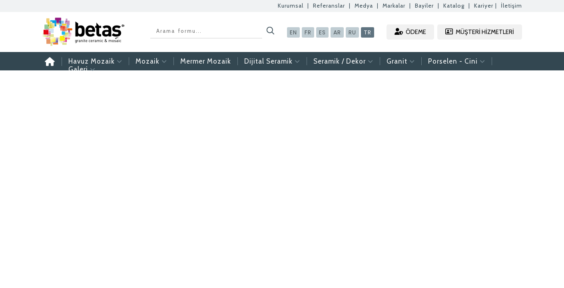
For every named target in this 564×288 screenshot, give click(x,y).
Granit (401, 61)
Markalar (394, 5)
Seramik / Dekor (343, 61)
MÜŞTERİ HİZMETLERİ (479, 32)
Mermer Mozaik (205, 61)
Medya (364, 5)
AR (337, 32)
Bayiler (424, 5)
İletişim (511, 5)
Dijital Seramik (272, 61)
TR (367, 32)
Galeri (82, 69)
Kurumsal (290, 5)
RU (352, 32)
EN (293, 32)
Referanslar (329, 5)
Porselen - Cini (456, 61)
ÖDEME (410, 32)
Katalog (453, 5)
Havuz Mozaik (95, 61)
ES (322, 32)
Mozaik (151, 61)
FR (308, 32)
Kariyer (483, 5)
